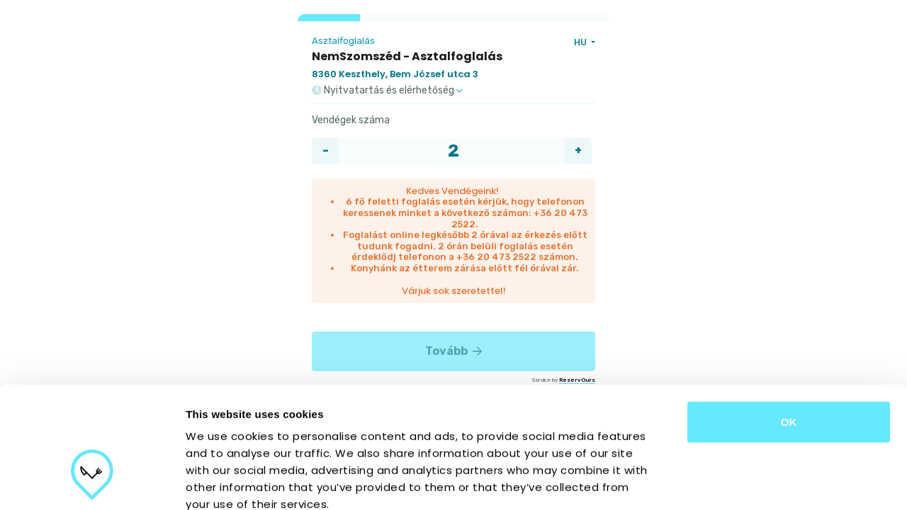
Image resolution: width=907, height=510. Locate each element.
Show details (744, 482)
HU (581, 42)
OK (789, 325)
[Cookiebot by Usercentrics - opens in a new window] (92, 482)
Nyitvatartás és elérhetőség (387, 90)
